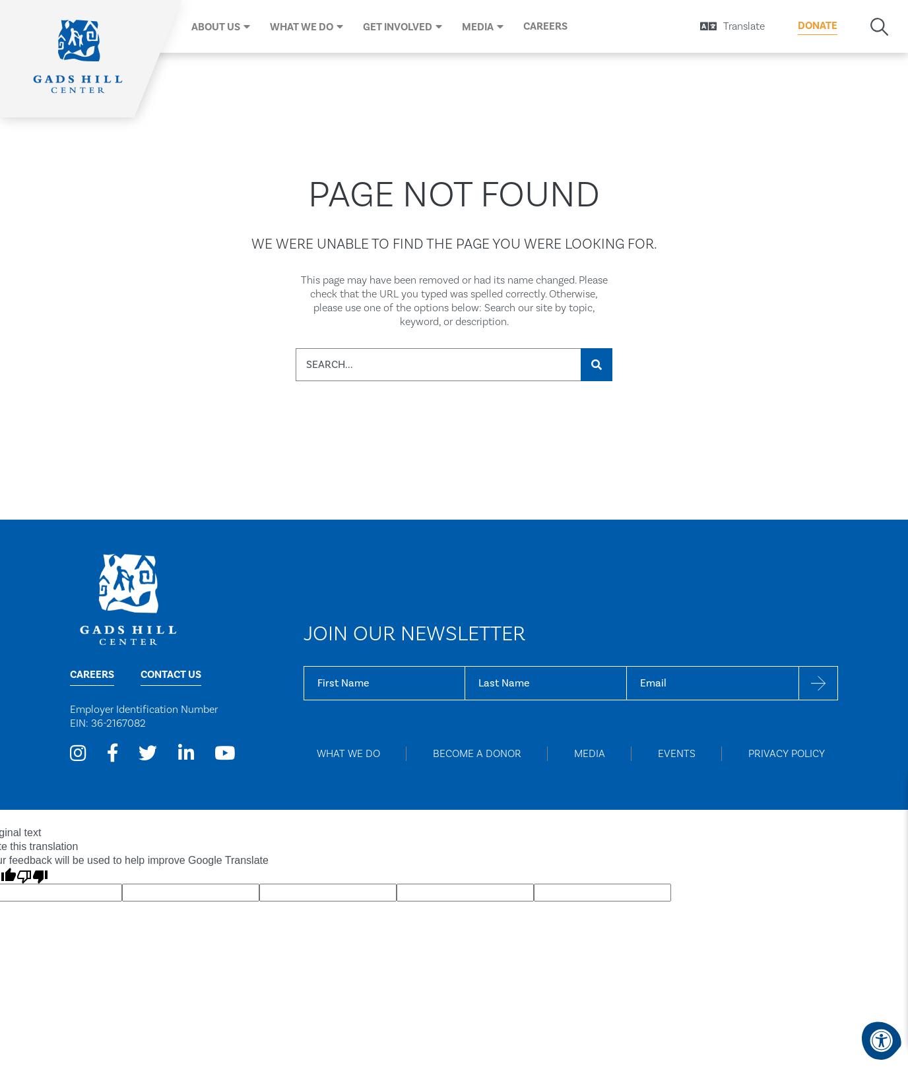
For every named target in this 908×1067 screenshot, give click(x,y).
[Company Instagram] (78, 753)
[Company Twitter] (148, 753)
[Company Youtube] (224, 753)
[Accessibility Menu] (881, 1040)
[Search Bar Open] (879, 27)
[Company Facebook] (113, 753)
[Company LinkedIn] (186, 753)
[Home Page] (127, 598)
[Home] (79, 58)
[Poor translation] (32, 876)
